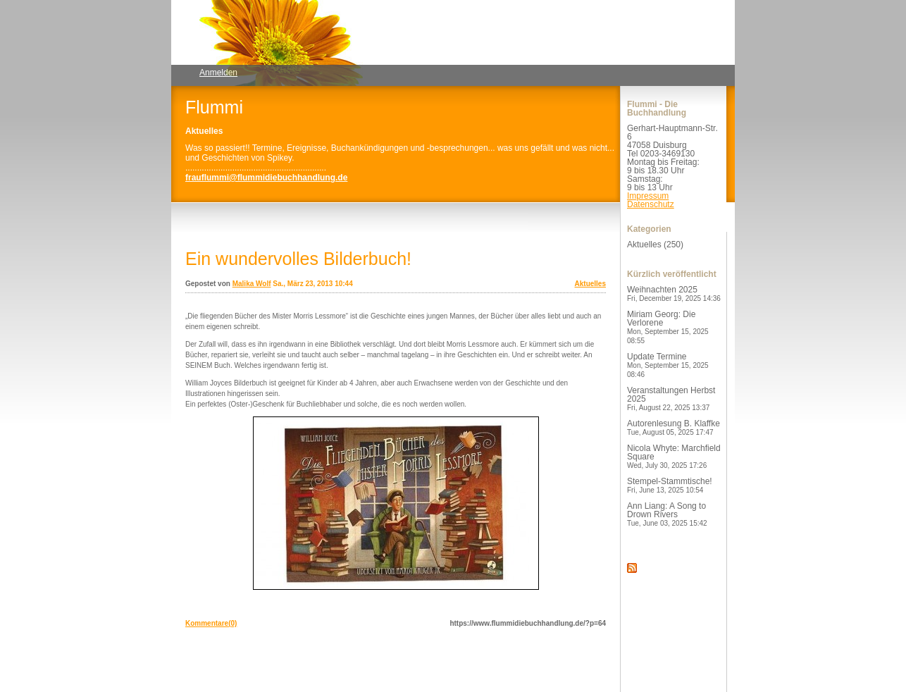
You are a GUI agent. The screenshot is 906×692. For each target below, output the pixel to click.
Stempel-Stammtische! (669, 485)
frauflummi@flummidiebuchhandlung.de (266, 178)
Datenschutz (650, 204)
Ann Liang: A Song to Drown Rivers (667, 514)
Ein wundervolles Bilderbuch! (298, 258)
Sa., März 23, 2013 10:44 (312, 284)
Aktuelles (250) (655, 244)
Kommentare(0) (211, 623)
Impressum (648, 196)
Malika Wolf (251, 284)
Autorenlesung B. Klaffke (673, 427)
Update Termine (668, 365)
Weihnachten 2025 (674, 293)
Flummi (214, 107)
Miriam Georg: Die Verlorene (668, 327)
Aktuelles (590, 284)
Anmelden (218, 73)
